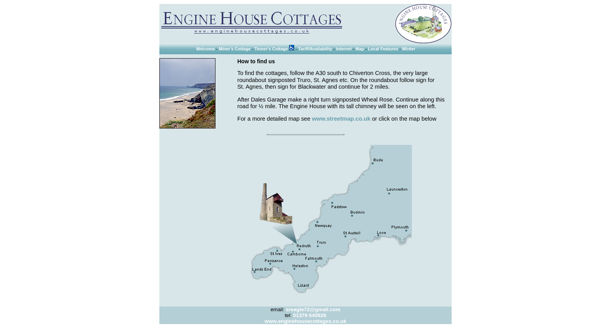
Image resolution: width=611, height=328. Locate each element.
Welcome (205, 48)
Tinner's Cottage (274, 48)
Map (359, 48)
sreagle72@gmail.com (313, 309)
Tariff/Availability (315, 48)
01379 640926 (309, 315)
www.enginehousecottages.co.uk (305, 321)
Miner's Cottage (235, 48)
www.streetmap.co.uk (341, 119)
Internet (343, 48)
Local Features (383, 48)
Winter (408, 48)
